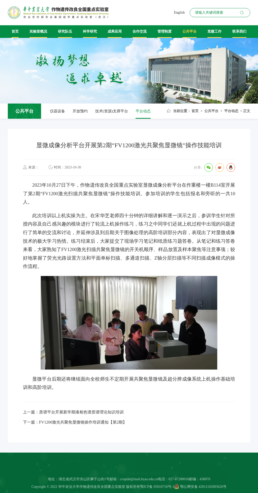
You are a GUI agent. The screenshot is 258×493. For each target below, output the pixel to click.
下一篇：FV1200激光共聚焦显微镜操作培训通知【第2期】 (75, 422)
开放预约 (80, 111)
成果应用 (115, 31)
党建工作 (214, 31)
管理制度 (164, 31)
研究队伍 (65, 31)
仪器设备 (57, 111)
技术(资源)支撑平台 (111, 111)
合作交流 (140, 31)
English (179, 12)
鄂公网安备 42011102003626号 (200, 488)
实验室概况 (38, 31)
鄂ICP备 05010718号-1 (157, 488)
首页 (15, 31)
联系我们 (239, 31)
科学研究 (90, 31)
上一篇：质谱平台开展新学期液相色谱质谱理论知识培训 (73, 412)
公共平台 (189, 31)
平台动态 (143, 111)
